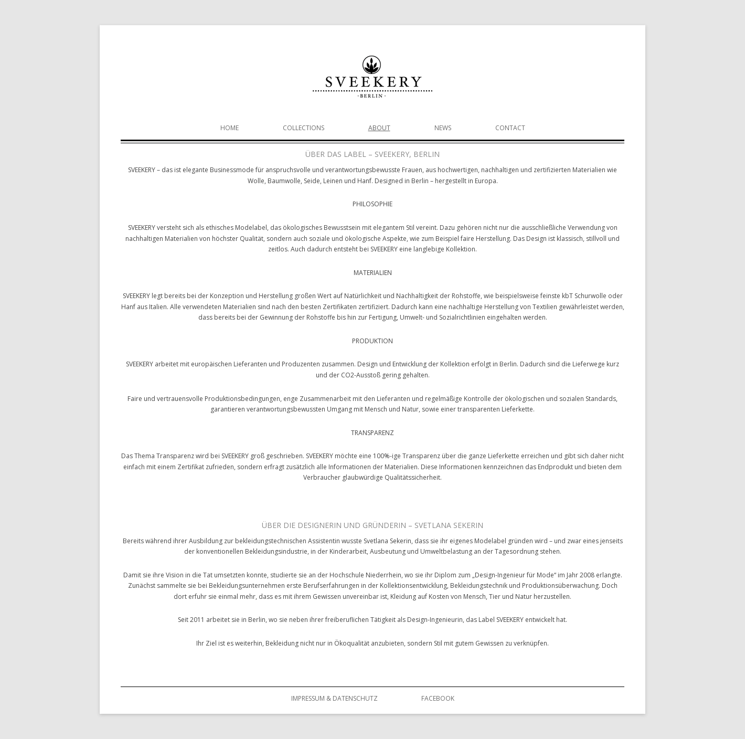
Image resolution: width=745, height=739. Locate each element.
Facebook (437, 698)
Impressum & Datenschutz (334, 698)
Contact (510, 127)
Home (229, 127)
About (379, 127)
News (442, 127)
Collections (303, 127)
